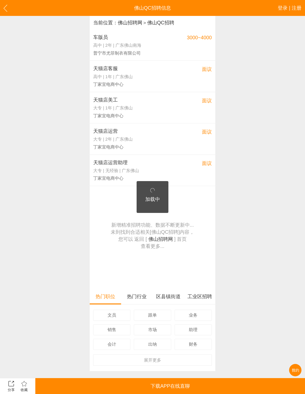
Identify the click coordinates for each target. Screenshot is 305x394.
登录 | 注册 (289, 8)
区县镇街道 (168, 296)
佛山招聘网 (130, 22)
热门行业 (137, 296)
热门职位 (105, 296)
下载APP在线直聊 (170, 386)
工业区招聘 (199, 296)
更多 (152, 360)
